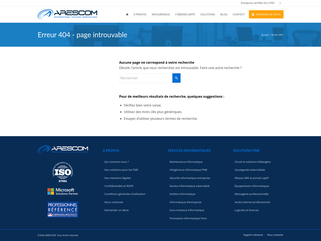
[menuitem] (257, 3)
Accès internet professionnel (252, 202)
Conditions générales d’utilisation (125, 194)
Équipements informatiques (252, 186)
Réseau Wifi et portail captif (252, 178)
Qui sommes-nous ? (116, 162)
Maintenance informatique (186, 162)
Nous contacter (113, 202)
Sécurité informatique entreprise (190, 178)
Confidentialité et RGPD (118, 186)
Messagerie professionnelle (252, 194)
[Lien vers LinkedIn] (280, 3)
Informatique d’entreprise (185, 202)
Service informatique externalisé (190, 186)
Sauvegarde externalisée (250, 170)
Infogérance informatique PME (188, 170)
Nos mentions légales (117, 178)
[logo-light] (67, 14)
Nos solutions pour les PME (121, 170)
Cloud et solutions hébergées (253, 162)
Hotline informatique (182, 194)
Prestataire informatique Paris (188, 218)
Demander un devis (116, 210)
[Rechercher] (150, 78)
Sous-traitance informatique (187, 210)
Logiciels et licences (247, 210)
